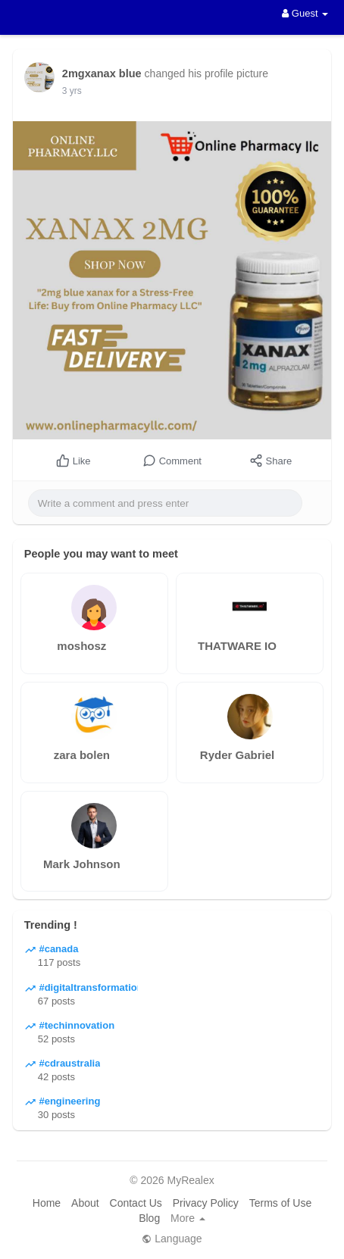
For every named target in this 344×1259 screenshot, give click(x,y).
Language (172, 1238)
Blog (149, 1218)
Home (47, 1203)
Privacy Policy (206, 1203)
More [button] (187, 1218)
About (85, 1203)
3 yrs (72, 91)
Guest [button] (305, 13)
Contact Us (136, 1203)
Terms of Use (280, 1203)
